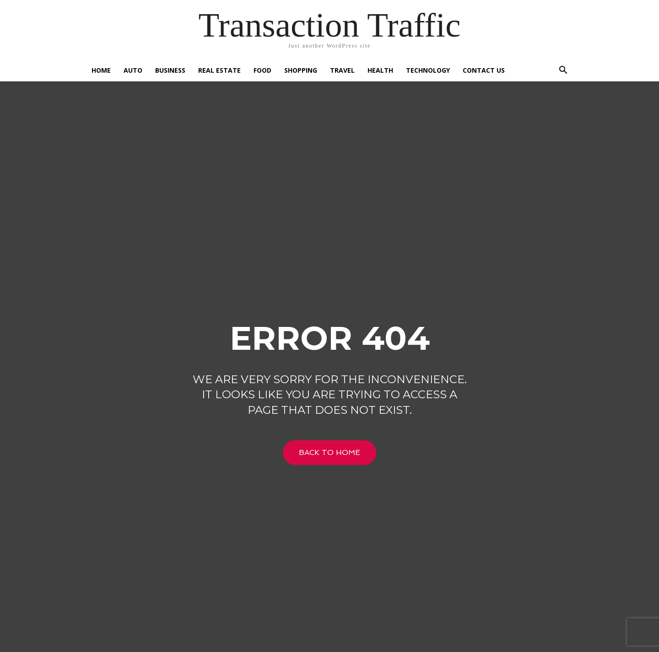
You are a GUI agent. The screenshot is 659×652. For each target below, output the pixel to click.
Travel (342, 70)
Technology (428, 70)
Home (101, 70)
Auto (133, 70)
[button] (563, 71)
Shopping (300, 70)
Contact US (484, 70)
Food (262, 70)
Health (380, 70)
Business (170, 70)
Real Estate (219, 70)
